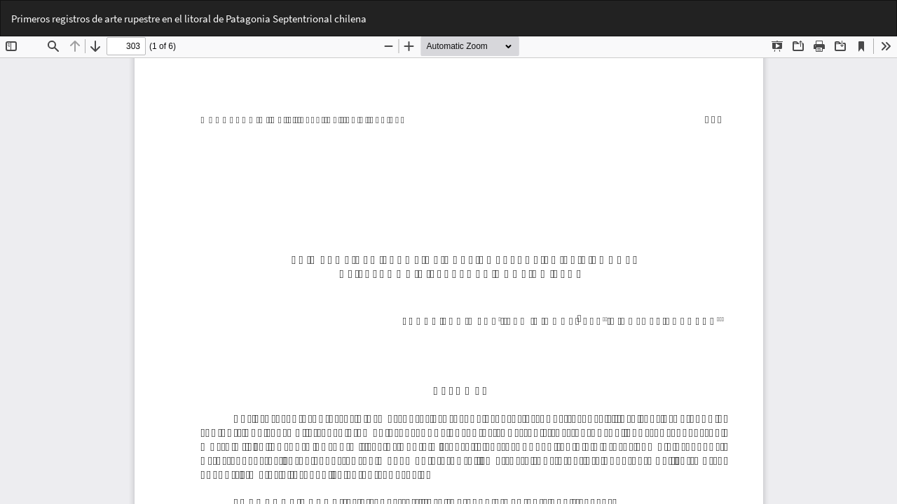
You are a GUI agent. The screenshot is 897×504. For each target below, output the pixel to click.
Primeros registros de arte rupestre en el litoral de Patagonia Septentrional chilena (189, 18)
